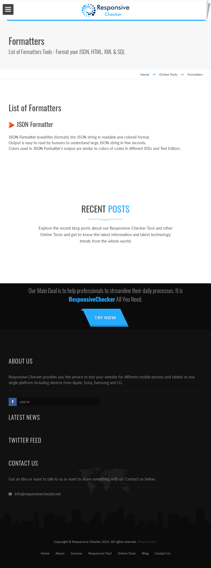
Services (76, 553)
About (60, 553)
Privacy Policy (147, 542)
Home (144, 74)
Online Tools (168, 74)
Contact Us (163, 553)
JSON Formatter (35, 124)
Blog (145, 553)
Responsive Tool (100, 553)
